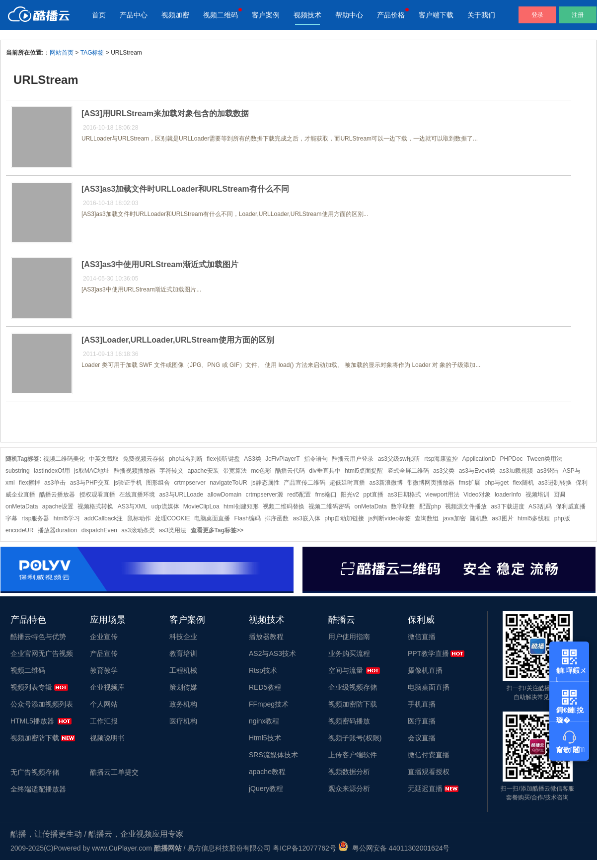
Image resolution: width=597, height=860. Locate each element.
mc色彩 (261, 470)
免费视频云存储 (143, 458)
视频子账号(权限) (354, 738)
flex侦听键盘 (223, 458)
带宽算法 (235, 470)
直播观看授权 (428, 772)
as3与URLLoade (181, 494)
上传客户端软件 (352, 755)
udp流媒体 (165, 506)
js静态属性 (265, 482)
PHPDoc (511, 458)
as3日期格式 (404, 494)
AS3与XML (132, 506)
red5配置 (299, 494)
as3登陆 (547, 470)
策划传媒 (183, 687)
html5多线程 (534, 518)
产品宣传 (104, 653)
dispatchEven (99, 530)
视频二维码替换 (283, 506)
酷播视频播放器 (134, 470)
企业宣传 (104, 637)
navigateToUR (228, 482)
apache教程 (267, 772)
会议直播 (422, 738)
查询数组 (427, 518)
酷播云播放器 (57, 494)
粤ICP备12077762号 (304, 848)
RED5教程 (265, 687)
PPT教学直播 (428, 653)
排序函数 (277, 518)
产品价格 (391, 15)
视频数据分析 (349, 772)
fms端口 (326, 494)
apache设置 (58, 506)
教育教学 (104, 670)
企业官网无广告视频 (41, 653)
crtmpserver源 (264, 494)
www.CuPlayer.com (122, 848)
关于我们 (481, 15)
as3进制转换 (554, 482)
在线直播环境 (137, 494)
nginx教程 (264, 721)
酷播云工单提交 (114, 772)
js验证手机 (128, 482)
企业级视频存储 (352, 687)
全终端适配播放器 (38, 789)
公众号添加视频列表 (41, 704)
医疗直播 (422, 721)
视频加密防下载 (34, 738)
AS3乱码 (540, 506)
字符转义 (171, 470)
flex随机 (523, 482)
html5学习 (67, 518)
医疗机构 (183, 721)
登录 (537, 14)
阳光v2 (350, 494)
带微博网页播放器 (430, 482)
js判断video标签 (390, 518)
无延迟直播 (425, 788)
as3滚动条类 (137, 530)
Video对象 (476, 494)
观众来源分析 (349, 788)
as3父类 (443, 470)
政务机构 (183, 704)
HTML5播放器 (32, 721)
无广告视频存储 (34, 772)
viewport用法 (442, 494)
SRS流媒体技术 (273, 755)
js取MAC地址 (91, 470)
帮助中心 (349, 15)
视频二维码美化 (64, 458)
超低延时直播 (347, 482)
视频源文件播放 (466, 506)
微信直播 (422, 637)
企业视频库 (107, 687)
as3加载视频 (515, 470)
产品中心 (134, 15)
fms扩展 (469, 482)
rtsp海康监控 (441, 458)
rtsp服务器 (35, 518)
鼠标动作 (139, 518)
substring (17, 470)
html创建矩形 (241, 506)
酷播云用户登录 (352, 458)
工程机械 (183, 670)
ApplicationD (479, 458)
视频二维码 (220, 15)
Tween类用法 (544, 458)
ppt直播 (373, 494)
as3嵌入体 (306, 518)
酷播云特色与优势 (38, 637)
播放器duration (57, 530)
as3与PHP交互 (90, 482)
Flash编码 (247, 518)
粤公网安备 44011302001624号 (394, 848)
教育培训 (183, 653)
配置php (430, 506)
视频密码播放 (349, 721)
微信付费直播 (428, 755)
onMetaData (371, 506)
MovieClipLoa (201, 506)
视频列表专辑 (31, 687)
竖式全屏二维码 (408, 470)
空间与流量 (345, 670)
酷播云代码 (290, 470)
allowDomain (224, 494)
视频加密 (175, 15)
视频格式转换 (95, 506)
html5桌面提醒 (364, 470)
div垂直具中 (324, 470)
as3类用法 (172, 530)
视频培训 (537, 494)
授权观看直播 (97, 494)
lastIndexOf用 (52, 470)
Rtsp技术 (263, 670)
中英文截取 (104, 458)
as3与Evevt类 (477, 470)
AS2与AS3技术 (272, 653)
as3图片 (502, 518)
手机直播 (422, 704)
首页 (99, 15)
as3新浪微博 (386, 482)
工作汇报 (104, 721)
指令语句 (316, 458)
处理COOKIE (172, 518)
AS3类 (252, 458)
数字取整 (403, 506)
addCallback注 (103, 518)
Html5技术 (265, 738)
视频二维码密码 (329, 506)
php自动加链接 (344, 518)
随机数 (479, 518)
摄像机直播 (425, 670)
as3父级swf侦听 (399, 458)
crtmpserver (189, 482)
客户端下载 (436, 15)
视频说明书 (107, 738)
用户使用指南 (349, 637)
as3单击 (55, 482)
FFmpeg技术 (269, 704)
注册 (578, 14)
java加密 (454, 518)
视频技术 (307, 15)
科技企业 (183, 637)
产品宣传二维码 (304, 482)
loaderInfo (508, 494)
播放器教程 (266, 637)
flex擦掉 (29, 482)
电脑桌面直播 (212, 518)
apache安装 (203, 470)
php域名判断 (186, 458)
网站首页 (62, 52)
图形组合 (158, 482)
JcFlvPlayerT (282, 458)
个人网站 (104, 704)
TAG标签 (92, 52)
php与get (496, 482)
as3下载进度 (507, 506)
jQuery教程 (266, 788)
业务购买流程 (349, 653)
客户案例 (266, 15)
